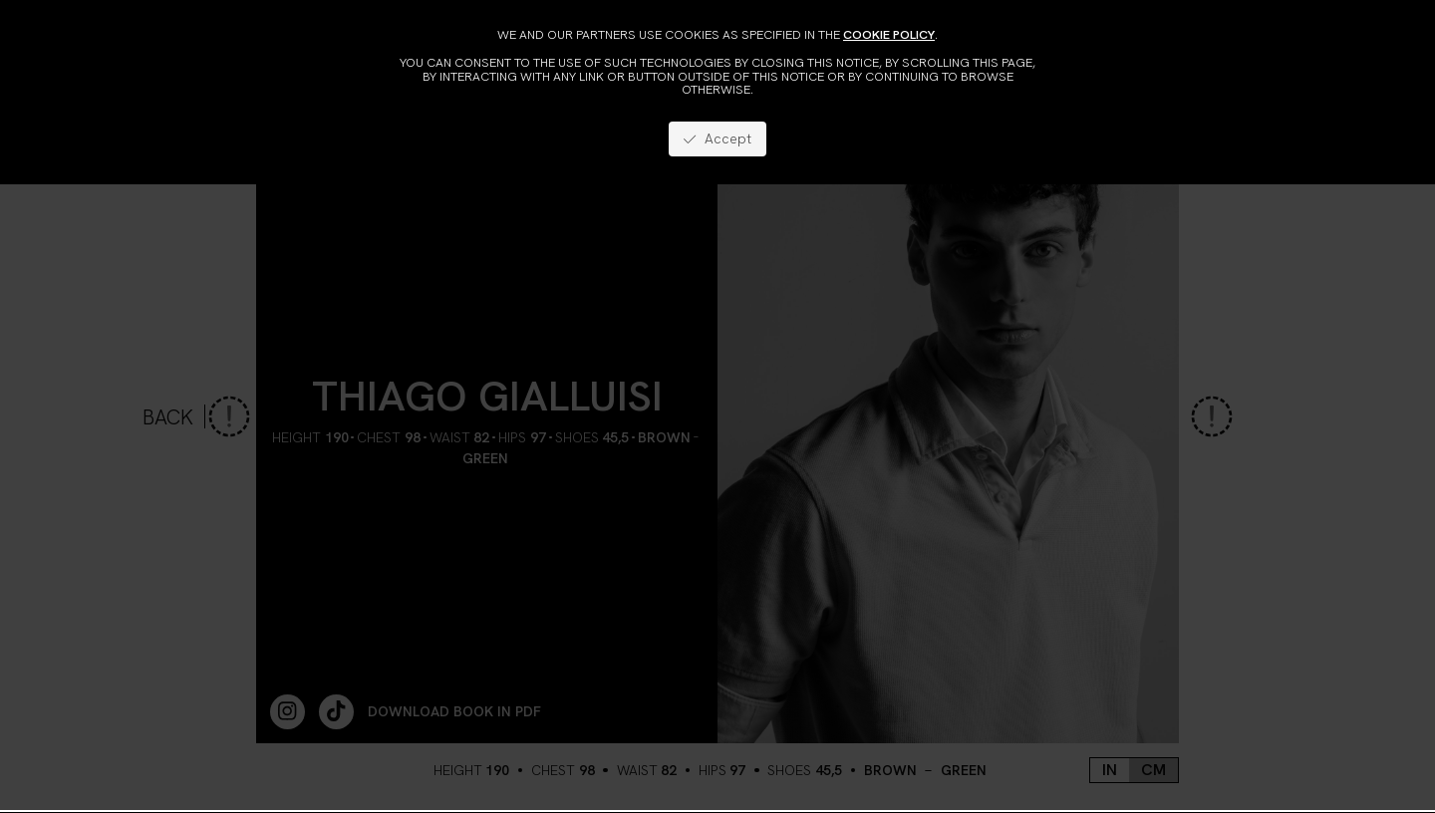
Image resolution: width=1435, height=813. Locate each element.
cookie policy (889, 34)
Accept (717, 138)
